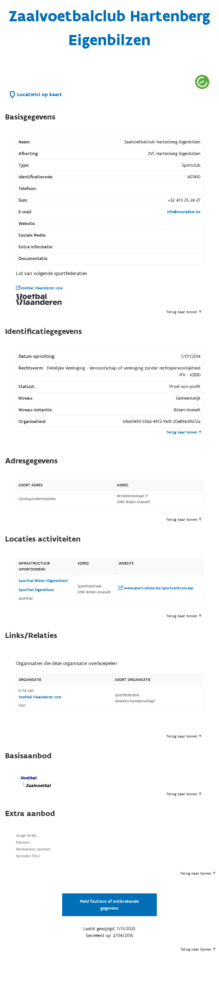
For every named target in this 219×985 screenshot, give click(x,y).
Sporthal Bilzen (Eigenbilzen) (43, 580)
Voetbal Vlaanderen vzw (39, 288)
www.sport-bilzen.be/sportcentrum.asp (156, 588)
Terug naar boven (183, 312)
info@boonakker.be (183, 211)
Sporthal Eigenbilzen (36, 589)
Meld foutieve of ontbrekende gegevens (109, 905)
